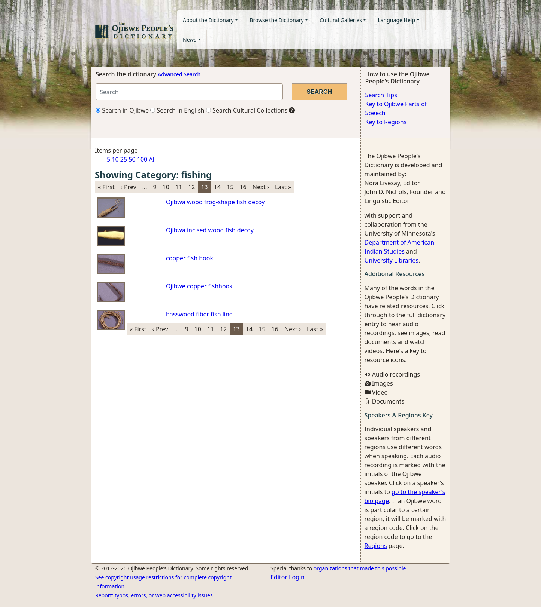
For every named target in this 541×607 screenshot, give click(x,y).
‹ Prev (128, 187)
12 (191, 187)
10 (115, 159)
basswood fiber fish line (199, 314)
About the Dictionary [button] (208, 20)
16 (242, 187)
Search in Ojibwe (122, 110)
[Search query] (189, 91)
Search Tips (381, 95)
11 (178, 187)
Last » (283, 187)
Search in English (177, 110)
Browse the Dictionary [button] (276, 20)
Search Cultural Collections (246, 110)
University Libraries (391, 260)
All (152, 159)
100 (142, 159)
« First (106, 187)
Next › (261, 187)
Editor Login (287, 577)
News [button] (189, 39)
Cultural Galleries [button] (341, 20)
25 (123, 159)
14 (217, 187)
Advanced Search (179, 74)
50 (132, 159)
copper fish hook (189, 258)
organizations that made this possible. (360, 568)
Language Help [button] (396, 20)
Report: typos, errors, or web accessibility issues (154, 595)
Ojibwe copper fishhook (199, 286)
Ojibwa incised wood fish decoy (210, 230)
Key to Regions (386, 122)
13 (204, 187)
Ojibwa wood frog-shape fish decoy (215, 202)
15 (230, 187)
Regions (376, 546)
